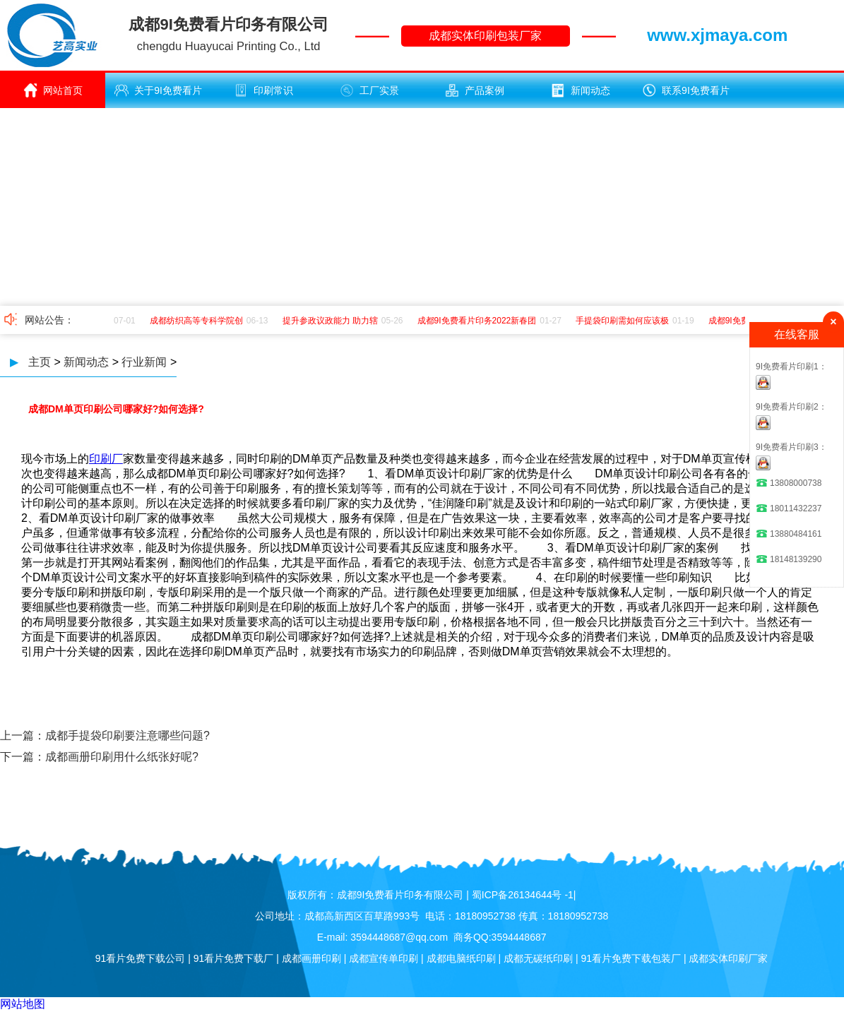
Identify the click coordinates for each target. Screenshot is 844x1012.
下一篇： (22, 757)
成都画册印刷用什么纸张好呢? (121, 757)
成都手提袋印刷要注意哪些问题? (127, 736)
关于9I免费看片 (158, 90)
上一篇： (22, 736)
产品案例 (474, 90)
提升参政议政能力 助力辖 (332, 321)
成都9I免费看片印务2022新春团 (479, 321)
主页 (39, 362)
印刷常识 (263, 90)
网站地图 (22, 1004)
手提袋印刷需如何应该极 (624, 321)
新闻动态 (580, 90)
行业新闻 (144, 362)
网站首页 (53, 90)
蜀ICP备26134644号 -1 (522, 894)
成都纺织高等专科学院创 (198, 321)
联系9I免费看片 (686, 90)
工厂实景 (369, 90)
